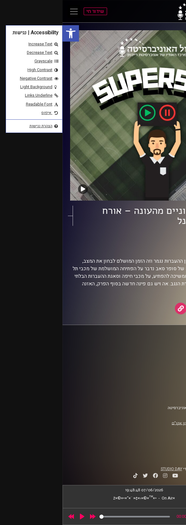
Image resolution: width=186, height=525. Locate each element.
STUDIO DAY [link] (109, 469)
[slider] (72, 517)
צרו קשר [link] (165, 393)
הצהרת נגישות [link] (160, 387)
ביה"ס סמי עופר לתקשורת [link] (150, 349)
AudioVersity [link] (139, 246)
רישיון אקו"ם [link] (119, 423)
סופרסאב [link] (154, 240)
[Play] (20, 516)
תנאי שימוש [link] (162, 381)
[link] (8, 33)
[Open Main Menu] (11, 11)
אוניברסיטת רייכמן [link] (156, 355)
